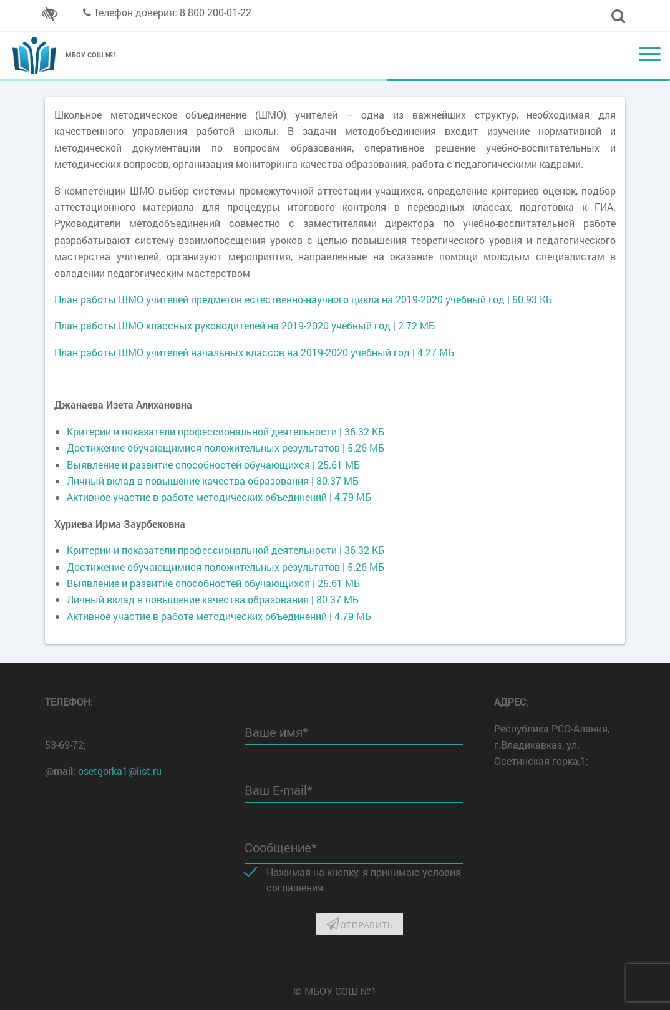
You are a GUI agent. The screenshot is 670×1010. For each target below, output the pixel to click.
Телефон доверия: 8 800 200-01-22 (172, 12)
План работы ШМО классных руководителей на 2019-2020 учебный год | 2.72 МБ (244, 325)
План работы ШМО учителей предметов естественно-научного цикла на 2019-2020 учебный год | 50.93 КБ (303, 299)
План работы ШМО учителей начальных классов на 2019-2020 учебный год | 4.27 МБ (254, 352)
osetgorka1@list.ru (120, 770)
